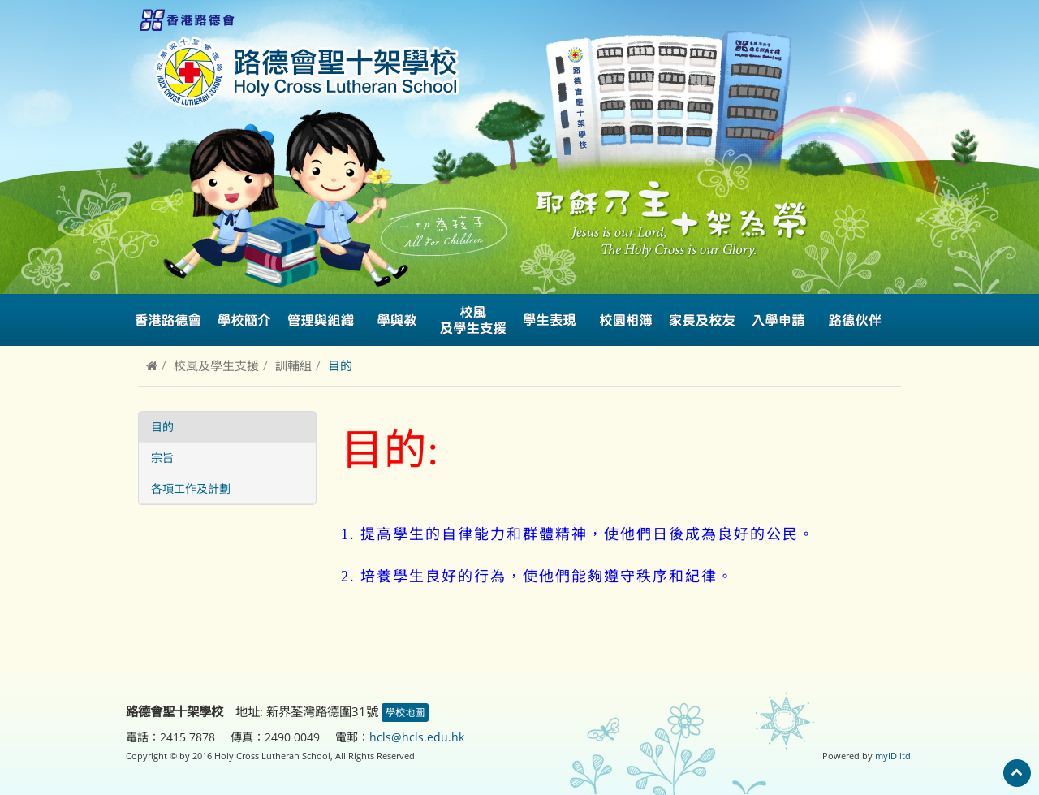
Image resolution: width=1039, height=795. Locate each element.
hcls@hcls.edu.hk (416, 737)
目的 (162, 426)
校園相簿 (626, 320)
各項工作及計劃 (191, 488)
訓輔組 (293, 365)
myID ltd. (894, 756)
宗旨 (162, 457)
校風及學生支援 (216, 365)
